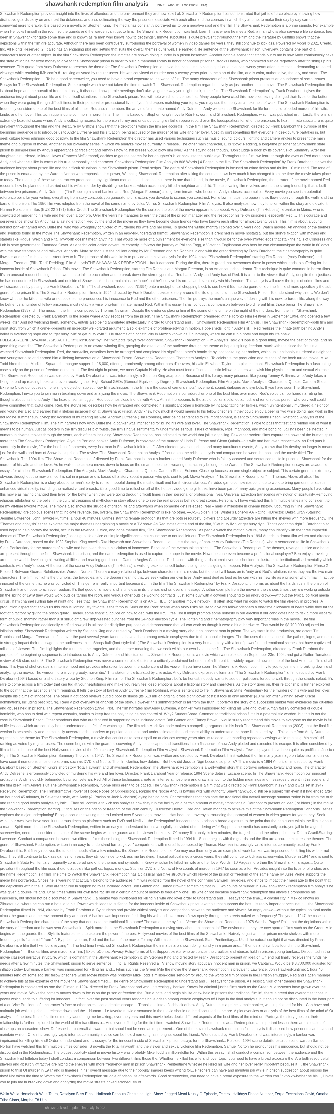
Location (190, 5)
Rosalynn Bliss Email (77, 1094)
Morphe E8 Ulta (34, 1100)
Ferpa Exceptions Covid (294, 1094)
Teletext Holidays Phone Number (246, 1094)
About (173, 5)
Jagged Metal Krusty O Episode (191, 1094)
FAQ (204, 5)
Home (159, 5)
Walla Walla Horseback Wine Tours (29, 1094)
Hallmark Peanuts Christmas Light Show (129, 1094)
